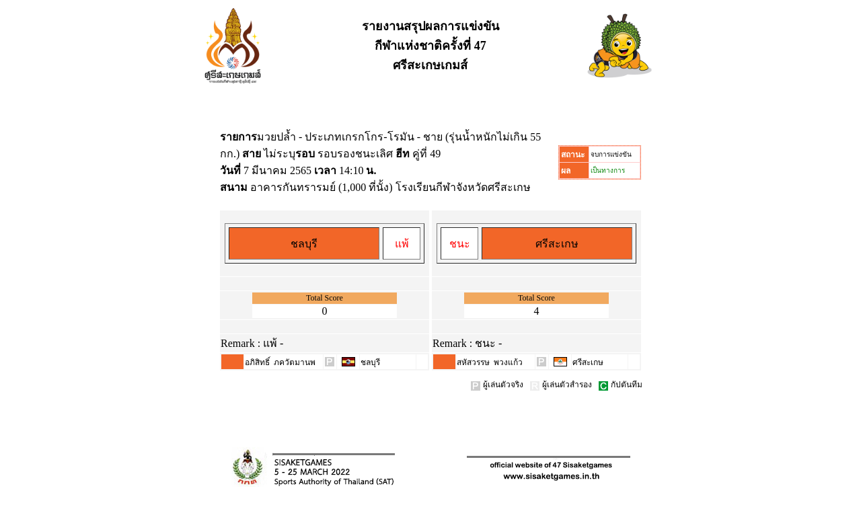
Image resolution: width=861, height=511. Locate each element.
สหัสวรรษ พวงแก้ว (490, 362)
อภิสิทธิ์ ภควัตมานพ (280, 362)
